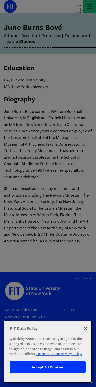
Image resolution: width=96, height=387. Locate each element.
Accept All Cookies (48, 366)
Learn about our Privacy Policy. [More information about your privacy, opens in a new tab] (59, 353)
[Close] (85, 328)
